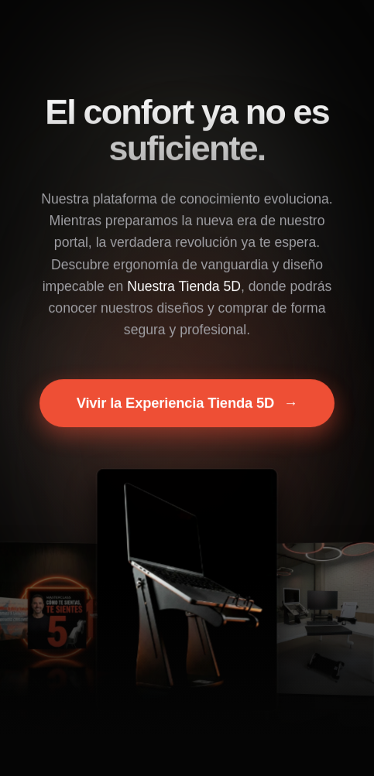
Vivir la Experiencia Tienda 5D (187, 403)
